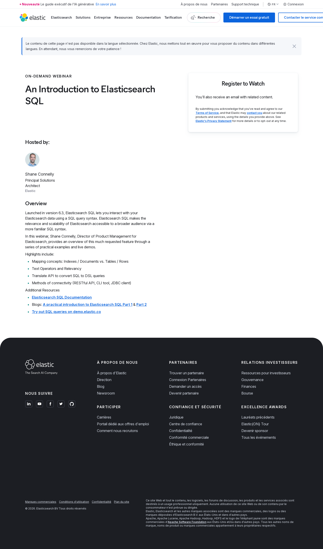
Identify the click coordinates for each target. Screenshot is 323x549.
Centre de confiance (185, 424)
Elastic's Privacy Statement (213, 121)
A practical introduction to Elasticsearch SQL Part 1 (87, 304)
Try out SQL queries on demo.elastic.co (66, 311)
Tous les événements (258, 437)
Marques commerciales (40, 501)
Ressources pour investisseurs (266, 373)
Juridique (176, 417)
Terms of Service (207, 113)
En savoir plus (106, 4)
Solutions (83, 17)
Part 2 (141, 304)
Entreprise (102, 17)
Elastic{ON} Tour (255, 424)
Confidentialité (180, 430)
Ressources (123, 17)
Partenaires (219, 4)
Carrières (104, 417)
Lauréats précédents (258, 417)
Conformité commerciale (189, 437)
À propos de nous (194, 4)
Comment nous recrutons (117, 430)
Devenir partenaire (184, 393)
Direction (104, 379)
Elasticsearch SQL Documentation (62, 297)
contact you (254, 113)
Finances (248, 386)
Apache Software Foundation (187, 522)
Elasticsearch (61, 17)
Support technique (245, 4)
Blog (100, 386)
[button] (294, 46)
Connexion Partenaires (187, 379)
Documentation (148, 17)
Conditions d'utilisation (74, 501)
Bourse (247, 393)
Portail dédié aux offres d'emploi (123, 424)
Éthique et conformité (186, 444)
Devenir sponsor (254, 430)
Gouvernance (252, 379)
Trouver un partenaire (186, 373)
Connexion (293, 4)
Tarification (173, 17)
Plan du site (121, 501)
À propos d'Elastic (112, 373)
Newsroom (106, 393)
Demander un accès (185, 386)
